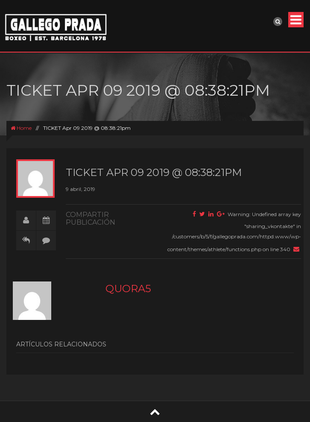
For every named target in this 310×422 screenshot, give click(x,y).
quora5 (128, 288)
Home (21, 128)
